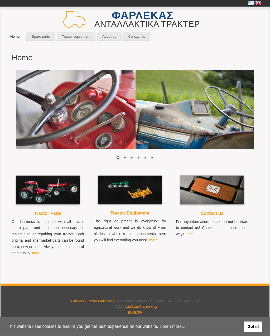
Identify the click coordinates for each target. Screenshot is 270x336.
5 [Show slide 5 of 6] (145, 158)
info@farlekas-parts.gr (141, 307)
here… (190, 234)
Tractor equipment (76, 36)
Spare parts (41, 36)
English (258, 3)
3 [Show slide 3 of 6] (131, 158)
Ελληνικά (251, 3)
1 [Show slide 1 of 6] (118, 158)
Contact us (136, 36)
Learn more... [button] (172, 326)
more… (38, 253)
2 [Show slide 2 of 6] (125, 158)
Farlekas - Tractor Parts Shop (92, 301)
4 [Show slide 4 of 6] (138, 158)
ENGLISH (135, 312)
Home (15, 36)
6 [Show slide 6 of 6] (152, 158)
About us (109, 36)
